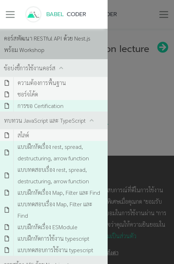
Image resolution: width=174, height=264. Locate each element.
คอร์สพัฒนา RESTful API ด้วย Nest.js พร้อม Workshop (47, 43)
